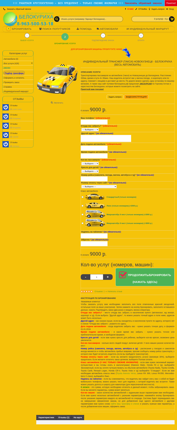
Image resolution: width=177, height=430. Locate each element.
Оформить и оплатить (14, 78)
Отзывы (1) (63, 417)
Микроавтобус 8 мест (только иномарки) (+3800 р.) (129, 223)
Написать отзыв (115, 291)
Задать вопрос (115, 97)
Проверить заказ (11, 82)
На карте (78, 417)
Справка (8, 87)
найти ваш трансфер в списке (125, 404)
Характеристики (46, 417)
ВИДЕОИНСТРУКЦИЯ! (136, 97)
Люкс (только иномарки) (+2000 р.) (122, 206)
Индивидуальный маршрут (16, 91)
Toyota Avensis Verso (126, 373)
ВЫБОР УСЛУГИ (27, 40)
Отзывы (13, 105)
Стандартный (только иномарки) (121, 197)
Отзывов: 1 (100, 291)
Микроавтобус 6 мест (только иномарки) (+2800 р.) (129, 214)
